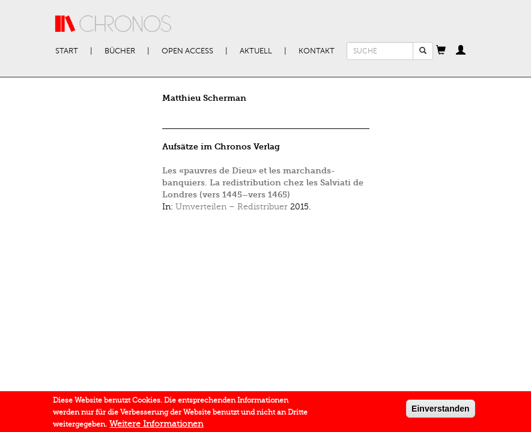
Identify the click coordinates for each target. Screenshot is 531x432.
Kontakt (317, 51)
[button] (441, 51)
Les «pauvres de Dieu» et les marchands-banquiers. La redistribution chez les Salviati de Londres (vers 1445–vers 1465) (262, 183)
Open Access (187, 51)
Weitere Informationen (156, 425)
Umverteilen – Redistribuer (231, 206)
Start (66, 51)
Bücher (120, 51)
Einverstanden (440, 410)
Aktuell (256, 51)
